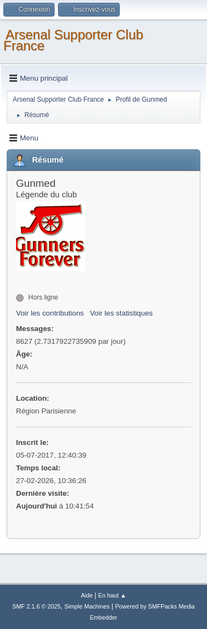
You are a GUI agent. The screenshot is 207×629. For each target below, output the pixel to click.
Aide (87, 595)
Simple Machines (87, 606)
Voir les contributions (50, 313)
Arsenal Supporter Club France (73, 40)
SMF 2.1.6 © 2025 (36, 606)
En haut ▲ (112, 595)
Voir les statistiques (121, 313)
